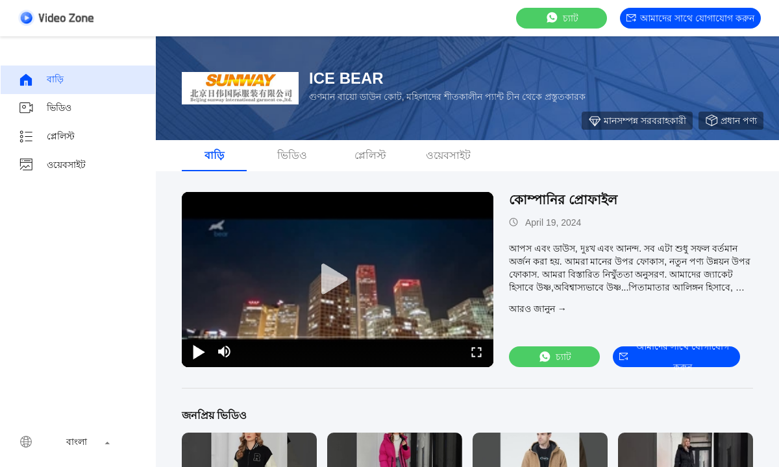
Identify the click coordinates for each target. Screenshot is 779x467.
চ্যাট (561, 18)
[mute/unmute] (225, 351)
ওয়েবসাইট (52, 165)
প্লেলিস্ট (46, 137)
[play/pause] (199, 351)
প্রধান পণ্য (731, 120)
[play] (337, 279)
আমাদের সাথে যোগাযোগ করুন (690, 18)
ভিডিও (44, 108)
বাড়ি (41, 80)
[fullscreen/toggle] (476, 351)
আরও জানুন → (538, 309)
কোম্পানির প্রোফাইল (563, 200)
